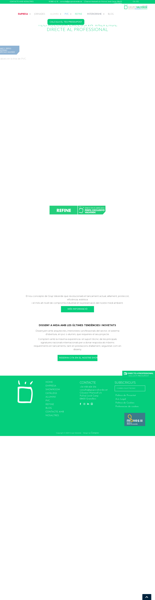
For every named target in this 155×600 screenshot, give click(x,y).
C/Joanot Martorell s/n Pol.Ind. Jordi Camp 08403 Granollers (91, 396)
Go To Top (146, 597)
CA (134, 1)
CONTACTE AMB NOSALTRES (21, 1)
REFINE (78, 14)
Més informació (77, 309)
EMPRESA (23, 14)
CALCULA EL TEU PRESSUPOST (66, 22)
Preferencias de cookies (127, 406)
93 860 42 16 (53, 1)
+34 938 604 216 (88, 387)
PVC (67, 14)
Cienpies (95, 433)
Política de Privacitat (125, 395)
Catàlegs (51, 393)
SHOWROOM (53, 390)
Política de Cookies (124, 403)
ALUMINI (54, 14)
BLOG (111, 14)
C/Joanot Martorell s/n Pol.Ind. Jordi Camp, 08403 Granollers (103, 2)
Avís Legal (120, 399)
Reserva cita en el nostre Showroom (78, 358)
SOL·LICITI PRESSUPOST (139, 374)
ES (138, 1)
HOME (49, 382)
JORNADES (39, 14)
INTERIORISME (94, 14)
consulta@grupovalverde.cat (71, 1)
